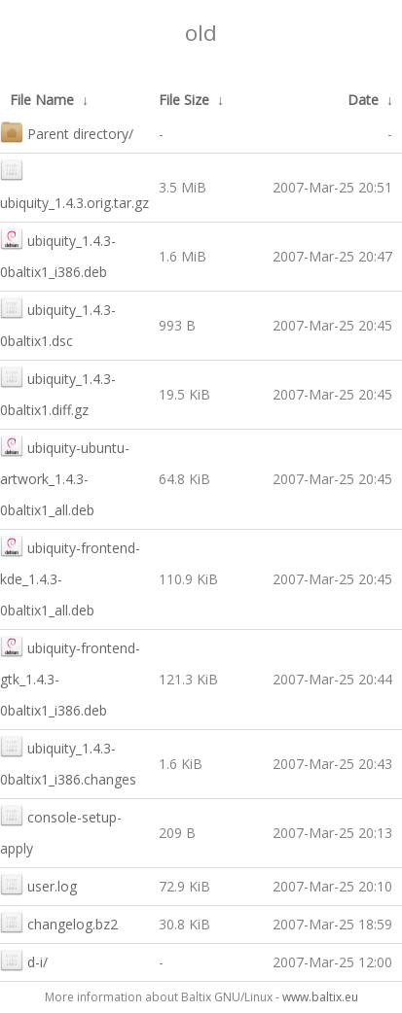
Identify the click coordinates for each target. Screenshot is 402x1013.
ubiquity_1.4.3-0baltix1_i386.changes (68, 761)
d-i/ (24, 960)
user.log (38, 884)
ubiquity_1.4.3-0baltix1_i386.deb (58, 254)
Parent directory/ (66, 132)
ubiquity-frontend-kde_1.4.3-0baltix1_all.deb (70, 577)
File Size (184, 99)
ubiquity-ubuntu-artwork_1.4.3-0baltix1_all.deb (64, 477)
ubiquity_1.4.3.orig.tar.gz (74, 185)
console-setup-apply (61, 830)
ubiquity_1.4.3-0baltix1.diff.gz (58, 392)
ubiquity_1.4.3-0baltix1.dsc (58, 323)
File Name (42, 99)
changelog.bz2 (59, 922)
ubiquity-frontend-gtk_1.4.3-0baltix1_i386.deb (70, 677)
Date (363, 99)
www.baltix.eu (320, 997)
